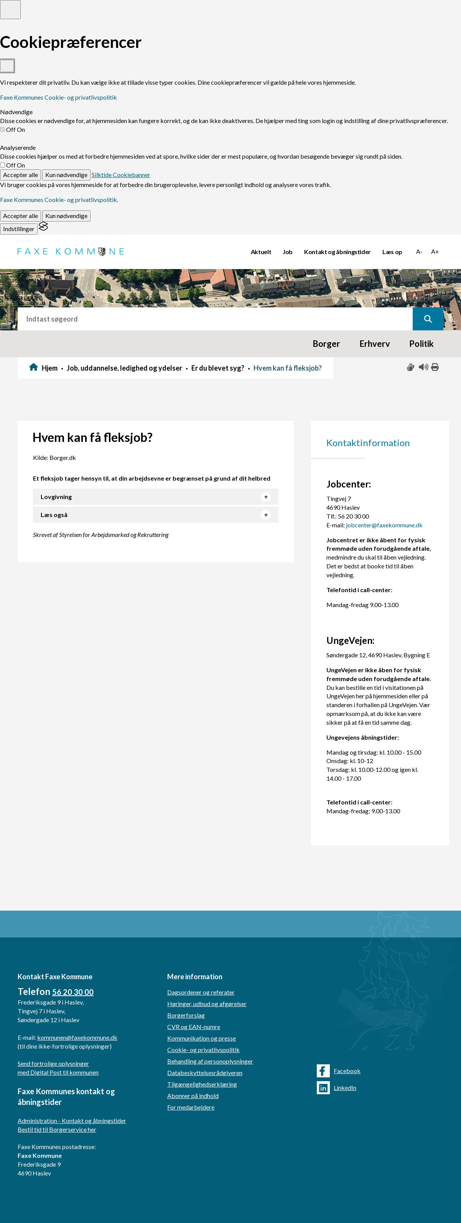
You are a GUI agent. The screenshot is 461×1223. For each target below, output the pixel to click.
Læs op (392, 251)
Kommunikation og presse (201, 1038)
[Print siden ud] (435, 367)
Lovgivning (56, 496)
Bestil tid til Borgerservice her (57, 1129)
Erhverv (374, 343)
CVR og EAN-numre (193, 1026)
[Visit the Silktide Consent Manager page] (43, 228)
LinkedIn (336, 1087)
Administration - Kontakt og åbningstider (72, 1120)
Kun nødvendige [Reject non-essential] (66, 174)
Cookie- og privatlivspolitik (203, 1049)
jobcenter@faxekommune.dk (384, 525)
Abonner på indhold (193, 1095)
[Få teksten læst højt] (423, 367)
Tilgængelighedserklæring (202, 1084)
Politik (421, 343)
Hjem (50, 368)
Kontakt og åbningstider (337, 251)
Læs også (54, 514)
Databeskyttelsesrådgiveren (204, 1072)
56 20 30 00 (73, 991)
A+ (435, 251)
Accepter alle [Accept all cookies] (20, 174)
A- (419, 251)
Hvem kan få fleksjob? (288, 368)
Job (288, 251)
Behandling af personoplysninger (210, 1061)
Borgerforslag (186, 1015)
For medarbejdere (190, 1107)
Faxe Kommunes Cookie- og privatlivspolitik (58, 97)
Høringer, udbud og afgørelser (207, 1003)
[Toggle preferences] (10, 9)
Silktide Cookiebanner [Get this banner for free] (121, 174)
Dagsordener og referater (201, 992)
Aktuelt (261, 251)
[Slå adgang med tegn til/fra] (411, 367)
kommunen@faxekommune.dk (77, 1037)
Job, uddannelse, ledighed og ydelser (124, 368)
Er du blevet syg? (217, 368)
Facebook (339, 1070)
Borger (326, 343)
